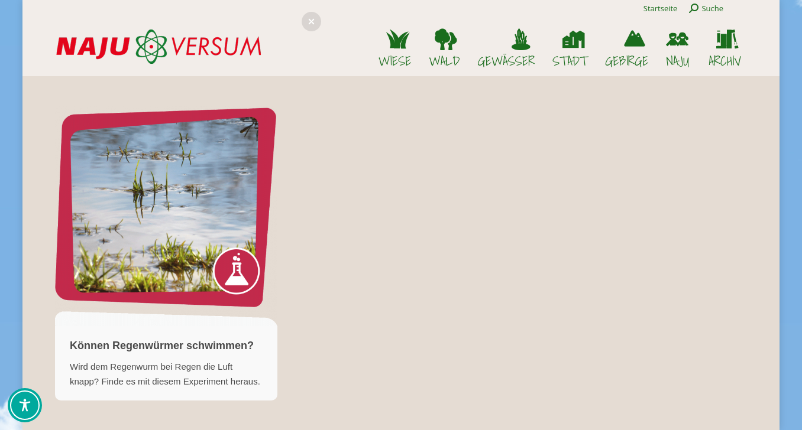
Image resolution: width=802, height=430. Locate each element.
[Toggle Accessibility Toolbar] (25, 405)
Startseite (660, 8)
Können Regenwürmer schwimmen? (162, 345)
